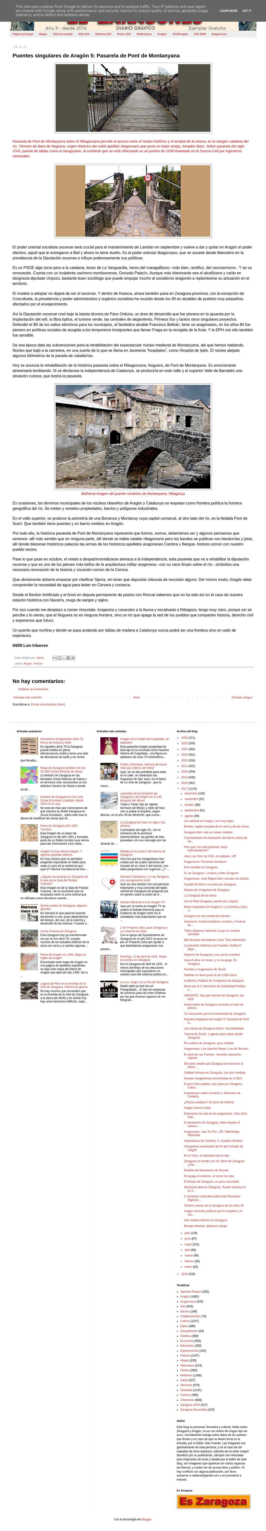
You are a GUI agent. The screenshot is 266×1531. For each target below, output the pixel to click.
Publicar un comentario (33, 689)
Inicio (136, 697)
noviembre (192, 799)
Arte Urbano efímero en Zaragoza (205, 1220)
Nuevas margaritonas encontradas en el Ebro (213, 1078)
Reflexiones (144, 34)
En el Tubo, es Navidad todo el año (206, 1155)
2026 (184, 737)
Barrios (185, 1311)
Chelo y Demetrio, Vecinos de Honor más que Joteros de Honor (143, 766)
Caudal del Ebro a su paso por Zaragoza (210, 884)
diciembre (191, 793)
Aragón (162, 34)
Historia (185, 1355)
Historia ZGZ (103, 34)
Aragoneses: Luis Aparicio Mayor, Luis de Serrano (216, 1048)
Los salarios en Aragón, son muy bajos (209, 821)
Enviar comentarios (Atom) (48, 704)
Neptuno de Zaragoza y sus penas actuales (212, 954)
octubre (190, 805)
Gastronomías (189, 1350)
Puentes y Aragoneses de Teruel (205, 969)
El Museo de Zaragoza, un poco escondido (211, 1181)
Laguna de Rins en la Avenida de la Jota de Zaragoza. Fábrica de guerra (64, 985)
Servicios (186, 1385)
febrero (190, 1261)
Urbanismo (187, 1400)
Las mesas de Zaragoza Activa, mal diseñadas (214, 1028)
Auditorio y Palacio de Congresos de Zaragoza (214, 980)
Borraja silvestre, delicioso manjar (205, 1226)
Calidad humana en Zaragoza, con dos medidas (215, 1072)
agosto (189, 816)
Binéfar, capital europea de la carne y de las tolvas (216, 826)
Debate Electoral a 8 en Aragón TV (142, 902)
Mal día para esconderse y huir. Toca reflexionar (215, 940)
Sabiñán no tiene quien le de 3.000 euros (210, 975)
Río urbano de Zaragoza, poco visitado (209, 1043)
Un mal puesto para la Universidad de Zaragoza (215, 1013)
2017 (184, 788)
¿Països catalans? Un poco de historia (209, 1102)
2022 (184, 760)
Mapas (43, 34)
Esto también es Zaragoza (201, 867)
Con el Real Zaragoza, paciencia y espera (211, 901)
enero (189, 1267)
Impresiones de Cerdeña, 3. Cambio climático (213, 1141)
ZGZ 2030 (200, 34)
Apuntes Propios (191, 1291)
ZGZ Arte (84, 34)
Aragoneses (219, 34)
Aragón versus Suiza (197, 1108)
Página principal (23, 34)
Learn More (229, 11)
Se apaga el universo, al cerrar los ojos (209, 1176)
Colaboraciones (190, 1316)
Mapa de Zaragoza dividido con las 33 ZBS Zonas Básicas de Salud (62, 769)
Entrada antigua (242, 697)
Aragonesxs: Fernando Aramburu (205, 861)
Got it (246, 11)
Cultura (185, 1321)
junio (188, 1238)
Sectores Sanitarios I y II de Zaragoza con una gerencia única (144, 878)
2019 (184, 777)
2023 (184, 754)
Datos (184, 1326)
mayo (189, 1244)
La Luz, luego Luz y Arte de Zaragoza (144, 982)
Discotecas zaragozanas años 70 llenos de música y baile (61, 740)
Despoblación (189, 1331)
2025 (184, 743)
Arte (183, 1306)
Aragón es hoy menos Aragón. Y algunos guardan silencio (61, 853)
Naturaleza (187, 1365)
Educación (187, 1345)
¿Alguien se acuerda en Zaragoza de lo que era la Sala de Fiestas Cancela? (64, 880)
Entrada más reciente (27, 697)
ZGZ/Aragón (180, 34)
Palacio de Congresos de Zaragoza (206, 890)
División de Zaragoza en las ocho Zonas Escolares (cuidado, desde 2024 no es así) (61, 800)
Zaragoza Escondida (193, 1409)
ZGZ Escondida (63, 34)
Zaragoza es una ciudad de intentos (207, 916)
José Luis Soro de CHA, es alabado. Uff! (210, 856)
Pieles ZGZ (124, 34)
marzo (189, 1255)
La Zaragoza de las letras (200, 895)
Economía (186, 1341)
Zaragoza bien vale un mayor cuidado (208, 832)
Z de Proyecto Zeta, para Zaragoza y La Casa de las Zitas (144, 929)
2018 (184, 783)
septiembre (192, 810)
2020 (184, 771)
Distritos (185, 1336)
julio (188, 1233)
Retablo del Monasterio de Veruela (206, 1170)
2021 (184, 766)
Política (185, 1370)
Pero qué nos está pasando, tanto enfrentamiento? (206, 848)
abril (188, 1250)
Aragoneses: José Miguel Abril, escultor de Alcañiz (216, 878)
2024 (184, 749)
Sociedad (186, 1390)
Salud (184, 1380)
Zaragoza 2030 (190, 1405)
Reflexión (186, 1375)
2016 (184, 1274)
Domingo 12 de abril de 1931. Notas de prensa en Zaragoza (143, 958)
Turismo (38, 663)
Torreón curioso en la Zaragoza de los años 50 (214, 1205)
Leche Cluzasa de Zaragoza (58, 931)
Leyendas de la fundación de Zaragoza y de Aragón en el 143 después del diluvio (141, 797)
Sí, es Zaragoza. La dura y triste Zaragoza (211, 873)
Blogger (146, 1519)
